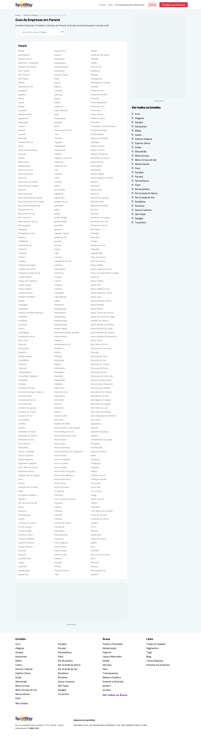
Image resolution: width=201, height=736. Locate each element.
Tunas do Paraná (99, 514)
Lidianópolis (59, 269)
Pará (136, 168)
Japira (57, 209)
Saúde (106, 660)
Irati (56, 134)
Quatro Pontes (98, 150)
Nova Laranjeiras (62, 459)
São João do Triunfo (100, 364)
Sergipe (137, 218)
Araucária (22, 138)
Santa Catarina (141, 210)
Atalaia (21, 158)
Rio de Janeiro (141, 189)
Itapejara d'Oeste (62, 158)
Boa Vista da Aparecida (29, 205)
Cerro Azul (23, 340)
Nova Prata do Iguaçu (64, 471)
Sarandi (94, 427)
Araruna (22, 134)
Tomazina (95, 507)
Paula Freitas (60, 550)
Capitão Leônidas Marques (31, 312)
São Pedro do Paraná (101, 411)
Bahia (136, 130)
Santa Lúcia (96, 296)
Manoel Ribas (60, 328)
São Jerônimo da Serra (101, 348)
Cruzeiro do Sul (25, 415)
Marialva (58, 340)
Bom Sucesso (24, 217)
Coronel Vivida (25, 396)
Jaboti (57, 185)
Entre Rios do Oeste (28, 467)
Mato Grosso (140, 155)
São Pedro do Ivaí (99, 407)
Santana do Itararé (99, 320)
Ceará (136, 134)
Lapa (56, 253)
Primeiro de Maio (99, 130)
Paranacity (59, 526)
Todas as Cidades (30, 15)
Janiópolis (58, 205)
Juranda (57, 241)
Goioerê (22, 550)
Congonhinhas (24, 372)
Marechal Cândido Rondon (66, 332)
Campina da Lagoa (27, 265)
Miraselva (59, 407)
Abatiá (21, 50)
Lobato (57, 280)
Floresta (22, 510)
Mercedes (59, 399)
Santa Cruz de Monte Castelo (105, 272)
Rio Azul (94, 209)
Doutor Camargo (26, 451)
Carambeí (22, 316)
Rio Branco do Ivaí (99, 221)
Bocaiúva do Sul (25, 209)
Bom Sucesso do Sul (27, 221)
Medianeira (59, 396)
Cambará (22, 253)
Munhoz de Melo (62, 423)
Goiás (136, 147)
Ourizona (58, 495)
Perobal (58, 562)
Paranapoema (61, 534)
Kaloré (57, 249)
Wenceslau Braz (98, 570)
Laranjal (58, 257)
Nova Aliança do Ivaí (63, 431)
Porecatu (95, 98)
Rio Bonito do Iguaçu (100, 217)
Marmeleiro (59, 368)
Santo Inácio (96, 340)
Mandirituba (60, 316)
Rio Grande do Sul (143, 197)
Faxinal (21, 483)
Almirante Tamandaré (28, 62)
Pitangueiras (97, 78)
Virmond (95, 562)
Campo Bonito (25, 277)
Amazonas (139, 126)
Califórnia (22, 249)
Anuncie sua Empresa (158, 664)
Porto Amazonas (99, 102)
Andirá (21, 102)
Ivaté (56, 177)
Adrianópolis (24, 54)
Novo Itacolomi (61, 487)
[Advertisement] (71, 602)
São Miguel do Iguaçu (101, 399)
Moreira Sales (60, 415)
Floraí (20, 507)
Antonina (22, 110)
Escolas (107, 689)
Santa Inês (96, 284)
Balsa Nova (23, 161)
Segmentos (152, 648)
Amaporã (22, 90)
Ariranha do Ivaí (25, 142)
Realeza (94, 181)
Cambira (22, 261)
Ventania (95, 550)
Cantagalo (23, 304)
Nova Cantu (59, 443)
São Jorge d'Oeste (99, 368)
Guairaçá (22, 566)
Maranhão (139, 151)
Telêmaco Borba (99, 479)
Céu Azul (22, 344)
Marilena (58, 348)
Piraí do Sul (96, 66)
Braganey (22, 229)
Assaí (20, 146)
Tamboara (95, 463)
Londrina (58, 284)
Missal (57, 411)
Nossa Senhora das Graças (67, 427)
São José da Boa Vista (101, 380)
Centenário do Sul (26, 336)
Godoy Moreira (25, 546)
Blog (110, 4)
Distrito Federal (142, 139)
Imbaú (57, 102)
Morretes (59, 419)
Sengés (94, 435)
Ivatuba (58, 181)
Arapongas (23, 122)
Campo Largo (24, 284)
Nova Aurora (60, 439)
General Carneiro (26, 542)
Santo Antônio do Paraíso (103, 332)
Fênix (20, 491)
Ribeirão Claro (97, 201)
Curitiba (21, 423)
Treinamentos (110, 673)
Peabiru (58, 558)
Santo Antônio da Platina (102, 324)
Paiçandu (58, 503)
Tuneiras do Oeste (100, 518)
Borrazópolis (24, 225)
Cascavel (22, 324)
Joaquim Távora (61, 233)
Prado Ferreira (98, 118)
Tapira (94, 471)
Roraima (138, 205)
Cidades (102, 4)
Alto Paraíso (24, 70)
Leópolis (58, 265)
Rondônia (138, 201)
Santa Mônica (97, 308)
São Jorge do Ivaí (99, 372)
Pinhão (94, 62)
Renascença (96, 189)
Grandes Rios (24, 558)
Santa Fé (95, 277)
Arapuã (21, 130)
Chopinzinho (24, 348)
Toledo (94, 503)
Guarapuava (60, 62)
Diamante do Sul (26, 439)
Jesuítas (58, 229)
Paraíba (137, 172)
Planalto (94, 86)
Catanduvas (23, 332)
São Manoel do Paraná (101, 391)
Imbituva (58, 106)
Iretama (58, 138)
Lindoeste (59, 272)
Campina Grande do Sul (29, 272)
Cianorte (22, 352)
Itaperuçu (59, 161)
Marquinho (59, 372)
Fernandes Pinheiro (27, 495)
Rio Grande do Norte (144, 193)
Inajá (56, 114)
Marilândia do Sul (62, 344)
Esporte (107, 652)
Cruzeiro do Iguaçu (27, 407)
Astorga (22, 154)
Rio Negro (95, 229)
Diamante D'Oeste (27, 431)
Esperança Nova (26, 471)
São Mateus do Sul (99, 396)
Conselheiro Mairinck (28, 376)
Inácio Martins (61, 110)
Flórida (21, 518)
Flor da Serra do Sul (27, 503)
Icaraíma (58, 90)
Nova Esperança (62, 447)
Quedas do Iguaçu (99, 154)
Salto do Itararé (98, 257)
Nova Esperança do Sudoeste (68, 451)
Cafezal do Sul (24, 245)
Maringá (58, 356)
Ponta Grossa (97, 90)
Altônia (21, 82)
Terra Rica (95, 487)
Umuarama (96, 534)
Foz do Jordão (25, 530)
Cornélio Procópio (26, 388)
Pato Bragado (61, 542)
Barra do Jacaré (25, 173)
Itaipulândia (59, 146)
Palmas (57, 507)
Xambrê (94, 574)
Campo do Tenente (27, 280)
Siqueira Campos (99, 451)
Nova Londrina (61, 463)
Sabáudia (95, 249)
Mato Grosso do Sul (144, 159)
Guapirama (23, 574)
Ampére (22, 94)
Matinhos (58, 384)
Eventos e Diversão (113, 681)
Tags (149, 652)
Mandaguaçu (60, 308)
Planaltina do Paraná (100, 82)
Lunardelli (58, 292)
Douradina (23, 447)
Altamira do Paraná (27, 66)
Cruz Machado (25, 403)
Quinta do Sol (97, 161)
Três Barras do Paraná (102, 510)
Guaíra (21, 562)
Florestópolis (24, 514)
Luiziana (58, 288)
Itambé (57, 154)
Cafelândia (23, 241)
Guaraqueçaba (61, 66)
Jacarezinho (59, 189)
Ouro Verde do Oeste (64, 499)
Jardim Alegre (60, 217)
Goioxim (22, 554)
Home (17, 15)
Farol (20, 479)
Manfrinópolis (60, 320)
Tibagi (93, 495)
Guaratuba (59, 70)
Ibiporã (57, 86)
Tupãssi (94, 522)
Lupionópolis (60, 296)
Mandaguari (59, 312)
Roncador (95, 237)
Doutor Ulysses (25, 455)
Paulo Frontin (60, 554)
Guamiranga (24, 570)
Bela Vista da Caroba (28, 181)
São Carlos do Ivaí (99, 344)
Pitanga (94, 74)
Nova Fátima (60, 455)
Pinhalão (95, 58)
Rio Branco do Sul (99, 225)
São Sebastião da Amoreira (103, 415)
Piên (56, 574)
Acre (136, 114)
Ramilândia (96, 169)
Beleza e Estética (112, 677)
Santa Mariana (97, 304)
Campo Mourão (25, 292)
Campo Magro (25, 288)
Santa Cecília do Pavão (101, 269)
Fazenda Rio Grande (28, 487)
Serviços (107, 664)
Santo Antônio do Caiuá (102, 328)
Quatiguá (95, 142)
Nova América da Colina (65, 435)
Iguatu (57, 98)
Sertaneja (95, 443)
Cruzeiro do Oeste (27, 411)
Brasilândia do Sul (26, 233)
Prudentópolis (97, 134)
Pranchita (95, 122)
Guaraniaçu (59, 58)
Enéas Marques (25, 459)
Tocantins (139, 222)
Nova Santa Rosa (62, 479)
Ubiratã (94, 530)
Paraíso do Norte (62, 522)
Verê (93, 558)
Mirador (58, 403)
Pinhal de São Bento (100, 54)
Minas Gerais (140, 164)
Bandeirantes (24, 165)
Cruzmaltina (23, 419)
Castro (21, 328)
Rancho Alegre (97, 173)
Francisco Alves (25, 534)
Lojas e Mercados (112, 656)
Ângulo (21, 106)
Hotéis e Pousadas (113, 644)
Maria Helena (60, 336)
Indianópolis (60, 118)
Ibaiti (56, 78)
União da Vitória (98, 538)
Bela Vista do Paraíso (28, 185)
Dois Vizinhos (24, 443)
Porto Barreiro (98, 106)
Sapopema (96, 423)
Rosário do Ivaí (98, 245)
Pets (105, 669)
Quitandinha (96, 165)
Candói (21, 300)
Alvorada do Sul (25, 86)
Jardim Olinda (60, 221)
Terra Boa (95, 483)
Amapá (137, 122)
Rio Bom (95, 213)
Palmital (58, 514)
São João (95, 352)
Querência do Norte (100, 158)
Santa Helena (97, 280)
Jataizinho (58, 225)
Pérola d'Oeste (61, 570)
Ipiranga (58, 122)
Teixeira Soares (98, 475)
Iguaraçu (58, 94)
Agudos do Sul (25, 58)
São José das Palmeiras (102, 384)
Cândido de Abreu (26, 296)
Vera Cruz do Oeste (100, 554)
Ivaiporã (58, 173)
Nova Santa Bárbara (63, 475)
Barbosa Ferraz (25, 169)
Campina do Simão (27, 269)
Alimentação (109, 648)
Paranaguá (59, 530)
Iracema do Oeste (63, 130)
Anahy (21, 98)
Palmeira (58, 510)
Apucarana (23, 118)
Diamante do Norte (27, 435)
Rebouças (95, 185)
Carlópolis (22, 320)
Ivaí (56, 169)
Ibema (57, 82)
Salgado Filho (97, 253)
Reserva (95, 193)
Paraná (137, 176)
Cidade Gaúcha (25, 356)
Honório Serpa (61, 74)
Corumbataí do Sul (26, 399)
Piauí (136, 184)
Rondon (94, 241)
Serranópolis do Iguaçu (102, 439)
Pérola (57, 566)
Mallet (57, 300)
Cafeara (22, 237)
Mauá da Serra (61, 391)
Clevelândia (23, 360)
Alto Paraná (23, 74)
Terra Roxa (96, 491)
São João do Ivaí (98, 360)
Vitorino (94, 566)
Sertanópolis (97, 447)
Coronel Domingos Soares (30, 391)
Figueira (22, 499)
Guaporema (60, 50)
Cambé (21, 257)
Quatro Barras (97, 146)
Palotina (58, 518)
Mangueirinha (60, 324)
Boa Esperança (25, 193)
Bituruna (22, 189)
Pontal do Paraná (99, 94)
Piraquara (95, 70)
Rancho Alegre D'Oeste (102, 177)
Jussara (57, 245)
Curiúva (21, 427)
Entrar (152, 4)
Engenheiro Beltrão (27, 463)
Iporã (56, 126)
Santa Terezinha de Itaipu (103, 316)
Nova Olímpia (60, 467)
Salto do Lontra (98, 261)
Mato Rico (59, 388)
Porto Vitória (97, 114)
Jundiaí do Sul (60, 237)
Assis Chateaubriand (28, 150)
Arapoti (21, 126)
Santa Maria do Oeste (101, 300)
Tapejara (95, 467)
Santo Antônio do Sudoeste (104, 336)
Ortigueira (59, 491)
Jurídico (107, 685)
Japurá (57, 213)
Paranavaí (59, 538)
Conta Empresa (154, 660)
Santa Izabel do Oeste (101, 292)
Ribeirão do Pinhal (99, 205)
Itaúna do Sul (60, 165)
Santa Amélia (97, 265)
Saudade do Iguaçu (100, 431)
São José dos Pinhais (100, 388)
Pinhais (94, 50)
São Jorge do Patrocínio (102, 376)
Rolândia (95, 233)
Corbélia (22, 384)
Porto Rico (96, 110)
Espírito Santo (141, 143)
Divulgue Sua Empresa (173, 4)
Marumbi (58, 376)
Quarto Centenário (99, 138)
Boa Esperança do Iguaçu (30, 197)
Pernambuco (140, 180)
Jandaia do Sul (60, 201)
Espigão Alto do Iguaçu (29, 475)
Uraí (92, 546)
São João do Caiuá (99, 356)
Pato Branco (60, 546)
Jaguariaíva (59, 197)
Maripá (57, 364)
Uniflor (94, 542)
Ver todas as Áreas (115, 695)
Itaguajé (58, 142)
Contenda (22, 380)
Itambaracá (59, 150)
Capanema (23, 308)
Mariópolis (59, 360)
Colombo (22, 364)
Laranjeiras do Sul (62, 261)
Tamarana (95, 459)
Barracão (22, 177)
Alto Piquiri (23, 78)
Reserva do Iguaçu (100, 197)
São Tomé (95, 419)
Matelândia (59, 380)
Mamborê (59, 304)
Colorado (22, 368)
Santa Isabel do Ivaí (100, 288)
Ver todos (21, 703)
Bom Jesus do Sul (26, 213)
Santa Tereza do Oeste (102, 312)
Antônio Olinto (25, 114)
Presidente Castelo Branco (103, 126)
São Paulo (139, 214)
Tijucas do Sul (97, 499)
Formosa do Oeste (27, 522)
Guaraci (57, 54)
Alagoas (138, 118)
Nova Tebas (60, 483)
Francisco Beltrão (26, 538)
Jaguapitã (58, 193)
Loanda (57, 277)
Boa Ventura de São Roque (31, 201)
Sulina (93, 455)
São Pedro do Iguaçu (101, 403)
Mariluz (57, 352)
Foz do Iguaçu (25, 526)
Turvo (93, 526)
